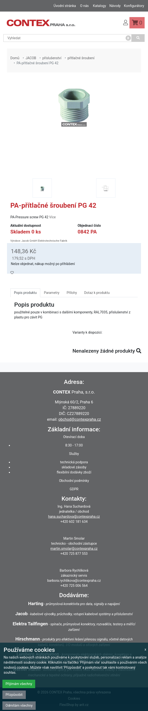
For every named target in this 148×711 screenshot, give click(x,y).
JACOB (31, 58)
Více (52, 217)
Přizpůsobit (14, 695)
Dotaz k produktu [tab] (97, 293)
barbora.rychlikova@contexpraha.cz (74, 580)
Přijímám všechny (19, 684)
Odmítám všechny (19, 705)
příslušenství (51, 58)
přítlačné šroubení (80, 58)
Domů (14, 58)
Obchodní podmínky (74, 481)
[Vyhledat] (138, 38)
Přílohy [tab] (72, 293)
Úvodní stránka (65, 6)
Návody (115, 6)
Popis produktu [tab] (25, 293)
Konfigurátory (134, 6)
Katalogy (99, 6)
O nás (84, 6)
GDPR (74, 489)
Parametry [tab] (51, 293)
